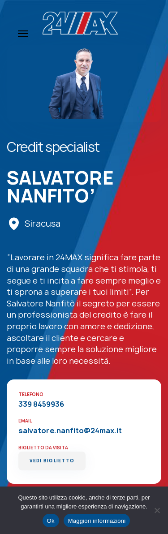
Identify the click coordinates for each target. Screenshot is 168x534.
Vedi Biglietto (52, 461)
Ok (51, 520)
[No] (156, 510)
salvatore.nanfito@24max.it (70, 430)
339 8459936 (41, 404)
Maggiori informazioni (97, 520)
